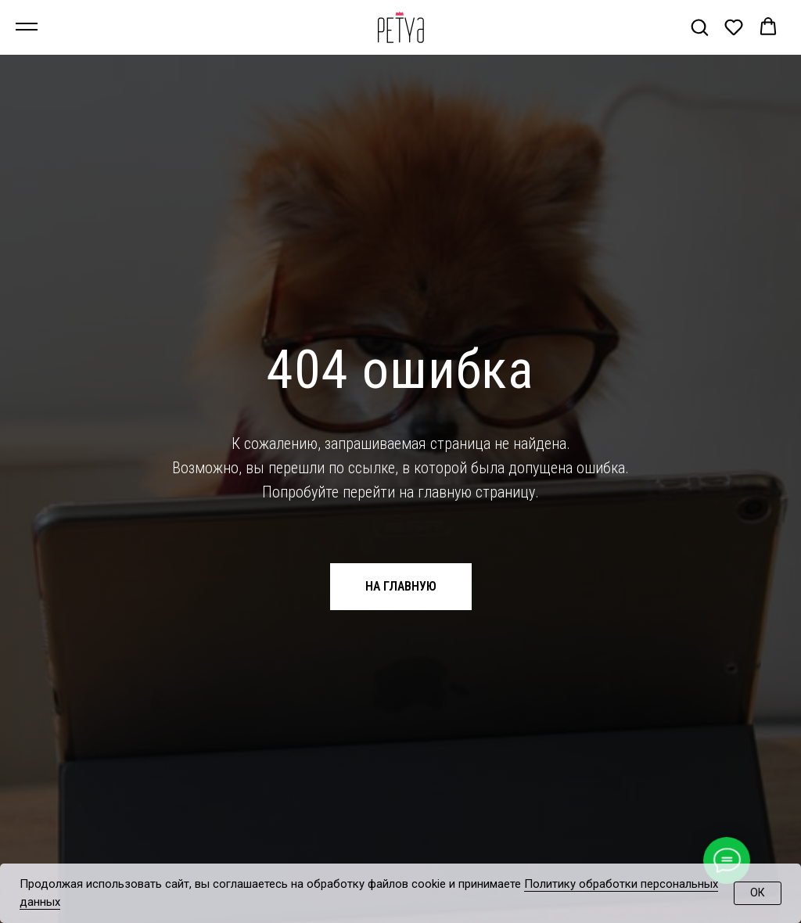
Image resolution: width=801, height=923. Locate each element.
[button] (699, 26)
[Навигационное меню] (27, 27)
